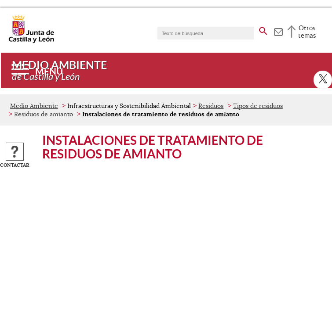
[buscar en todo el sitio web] (263, 29)
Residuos (210, 106)
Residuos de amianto (43, 114)
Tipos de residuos (258, 106)
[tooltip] (278, 31)
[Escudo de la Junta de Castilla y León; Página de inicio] (31, 41)
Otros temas (307, 31)
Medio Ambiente (34, 106)
